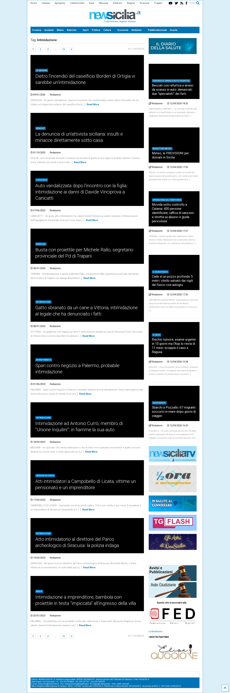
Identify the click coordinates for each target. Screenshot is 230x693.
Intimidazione (43, 302)
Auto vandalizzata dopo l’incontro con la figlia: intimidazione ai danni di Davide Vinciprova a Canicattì (81, 192)
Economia (123, 30)
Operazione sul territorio (167, 200)
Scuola (173, 30)
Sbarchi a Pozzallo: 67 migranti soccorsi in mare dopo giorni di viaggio (174, 412)
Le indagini (41, 70)
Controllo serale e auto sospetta (171, 81)
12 (63, 49)
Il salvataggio (160, 272)
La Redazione (155, 631)
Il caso (156, 335)
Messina (103, 3)
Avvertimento (43, 360)
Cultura (107, 30)
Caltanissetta (77, 3)
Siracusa (144, 3)
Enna (91, 3)
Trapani (158, 3)
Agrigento (60, 3)
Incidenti (49, 30)
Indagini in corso (45, 475)
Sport (86, 30)
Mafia (39, 591)
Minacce (40, 128)
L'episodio (41, 180)
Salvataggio (159, 403)
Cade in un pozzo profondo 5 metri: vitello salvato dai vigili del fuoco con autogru (172, 281)
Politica (96, 30)
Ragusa (131, 3)
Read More (93, 104)
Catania (46, 3)
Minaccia (41, 244)
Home (34, 3)
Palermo (117, 3)
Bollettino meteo (162, 149)
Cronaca (36, 30)
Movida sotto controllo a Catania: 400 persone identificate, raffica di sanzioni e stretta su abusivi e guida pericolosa (173, 213)
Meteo (60, 30)
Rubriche (71, 30)
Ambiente (136, 30)
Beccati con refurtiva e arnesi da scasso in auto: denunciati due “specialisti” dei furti (172, 89)
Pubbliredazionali (157, 30)
